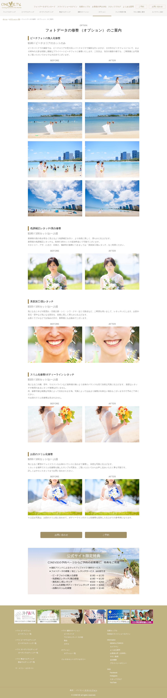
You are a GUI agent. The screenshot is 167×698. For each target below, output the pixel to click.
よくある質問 (128, 7)
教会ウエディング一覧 (26, 662)
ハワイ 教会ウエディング (24, 659)
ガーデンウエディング (46, 12)
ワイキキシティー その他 (73, 637)
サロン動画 (114, 656)
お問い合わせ (157, 7)
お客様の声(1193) (99, 7)
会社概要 (113, 660)
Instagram (113, 676)
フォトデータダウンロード (44, 7)
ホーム (5, 19)
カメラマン (114, 647)
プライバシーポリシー (118, 663)
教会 (65, 640)
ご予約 (141, 7)
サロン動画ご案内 (139, 12)
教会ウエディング (64, 12)
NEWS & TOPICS (116, 643)
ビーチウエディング (28, 12)
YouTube (113, 683)
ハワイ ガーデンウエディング (26, 649)
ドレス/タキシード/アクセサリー (73, 659)
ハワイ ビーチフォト (23, 631)
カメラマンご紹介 (157, 12)
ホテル (66, 644)
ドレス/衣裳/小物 (120, 12)
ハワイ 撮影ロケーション (70, 631)
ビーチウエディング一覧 (27, 643)
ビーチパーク (69, 634)
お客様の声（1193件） (118, 653)
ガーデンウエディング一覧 (28, 653)
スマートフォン (91, 690)
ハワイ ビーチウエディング (25, 640)
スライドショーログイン (67, 7)
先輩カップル (84, 7)
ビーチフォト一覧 (24, 634)
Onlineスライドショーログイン (119, 634)
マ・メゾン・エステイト (24, 668)
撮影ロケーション (83, 12)
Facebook (113, 673)
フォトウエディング (9, 12)
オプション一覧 (14, 19)
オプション (102, 12)
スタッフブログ (114, 7)
